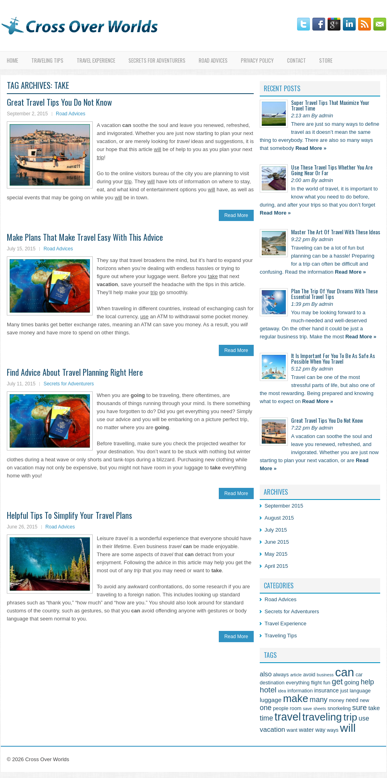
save (307, 708)
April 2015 (276, 566)
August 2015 (279, 518)
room (295, 708)
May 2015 (276, 554)
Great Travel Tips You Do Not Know (59, 102)
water (306, 729)
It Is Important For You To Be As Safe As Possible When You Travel (333, 358)
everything (298, 683)
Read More (236, 215)
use (363, 718)
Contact (296, 60)
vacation (272, 729)
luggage (270, 699)
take (374, 707)
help (367, 682)
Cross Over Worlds (47, 759)
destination (272, 683)
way (320, 730)
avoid (309, 675)
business (325, 674)
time (266, 718)
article (295, 674)
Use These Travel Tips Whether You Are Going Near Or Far (332, 170)
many (318, 700)
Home (12, 60)
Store (325, 60)
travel (288, 717)
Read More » (310, 148)
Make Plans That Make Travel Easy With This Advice (85, 237)
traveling (322, 717)
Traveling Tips (47, 60)
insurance (326, 690)
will (348, 727)
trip (350, 717)
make (295, 698)
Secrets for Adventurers (156, 60)
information (300, 691)
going (351, 682)
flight (316, 683)
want (292, 730)
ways (332, 730)
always (281, 675)
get (337, 681)
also (266, 674)
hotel (268, 690)
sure (359, 707)
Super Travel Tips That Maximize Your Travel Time (330, 105)
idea (282, 690)
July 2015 (276, 530)
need (352, 700)
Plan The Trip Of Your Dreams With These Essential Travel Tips (334, 294)
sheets (320, 708)
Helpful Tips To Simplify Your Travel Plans (69, 515)
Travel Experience (96, 60)
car (359, 675)
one (265, 708)
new (364, 700)
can (344, 672)
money (336, 700)
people (280, 708)
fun (326, 683)
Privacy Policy (257, 60)
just (344, 691)
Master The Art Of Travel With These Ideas (335, 231)
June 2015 (277, 542)
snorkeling (339, 708)
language (360, 691)
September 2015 (284, 506)
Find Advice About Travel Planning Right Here (75, 372)
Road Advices (213, 60)
